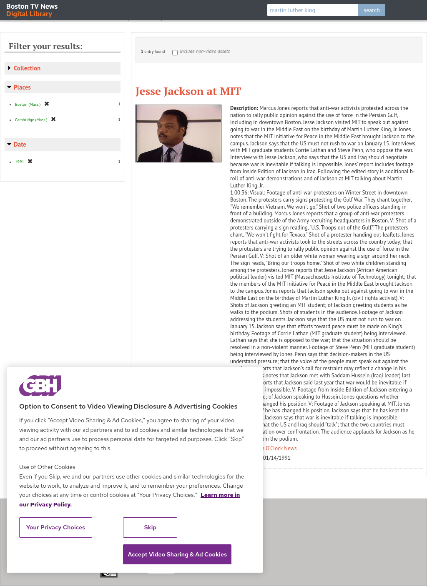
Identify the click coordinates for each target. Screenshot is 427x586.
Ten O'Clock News (276, 448)
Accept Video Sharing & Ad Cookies (177, 554)
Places (22, 87)
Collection (27, 68)
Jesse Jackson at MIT (188, 91)
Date (20, 144)
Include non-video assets (205, 51)
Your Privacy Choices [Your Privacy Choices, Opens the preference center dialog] (55, 527)
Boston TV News (32, 9)
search (372, 10)
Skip (150, 527)
